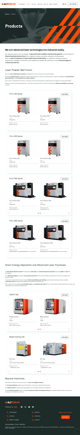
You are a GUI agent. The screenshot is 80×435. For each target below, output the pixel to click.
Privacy (17, 424)
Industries (39, 4)
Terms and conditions (9, 424)
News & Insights (53, 4)
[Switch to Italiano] (65, 4)
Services (34, 4)
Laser (10, 118)
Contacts (37, 419)
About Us (46, 4)
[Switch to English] (63, 4)
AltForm (7, 14)
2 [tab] (40, 213)
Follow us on (11, 407)
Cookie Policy (22, 424)
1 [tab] (38, 213)
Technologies (21, 4)
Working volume (13, 122)
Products (37, 412)
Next (69, 213)
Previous (9, 213)
